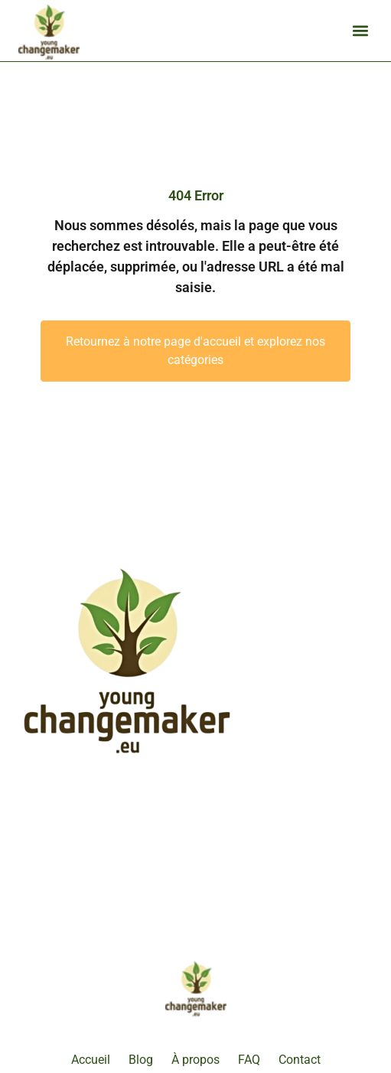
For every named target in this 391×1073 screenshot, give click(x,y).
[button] (360, 31)
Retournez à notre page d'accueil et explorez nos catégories (195, 350)
